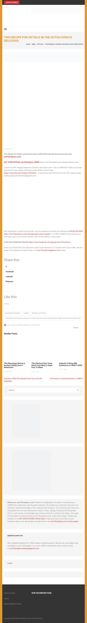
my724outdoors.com (12, 157)
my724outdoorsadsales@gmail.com (24, 548)
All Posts (11, 325)
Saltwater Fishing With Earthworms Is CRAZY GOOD (70, 364)
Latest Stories (11, 2)
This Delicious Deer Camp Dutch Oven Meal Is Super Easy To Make (42, 365)
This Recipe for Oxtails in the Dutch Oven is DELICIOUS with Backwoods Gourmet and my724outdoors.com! (43, 318)
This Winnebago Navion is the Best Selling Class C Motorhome (14, 365)
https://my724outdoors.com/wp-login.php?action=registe (27, 234)
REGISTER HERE (76, 231)
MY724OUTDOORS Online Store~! (33, 519)
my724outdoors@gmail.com (48, 250)
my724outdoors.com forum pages (64, 521)
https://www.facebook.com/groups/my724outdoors (49, 242)
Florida (19, 325)
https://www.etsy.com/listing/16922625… (20, 173)
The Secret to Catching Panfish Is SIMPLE (66, 379)
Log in (9, 563)
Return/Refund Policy (12, 604)
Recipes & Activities (39, 313)
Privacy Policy (9, 593)
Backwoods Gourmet (12, 313)
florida (26, 313)
